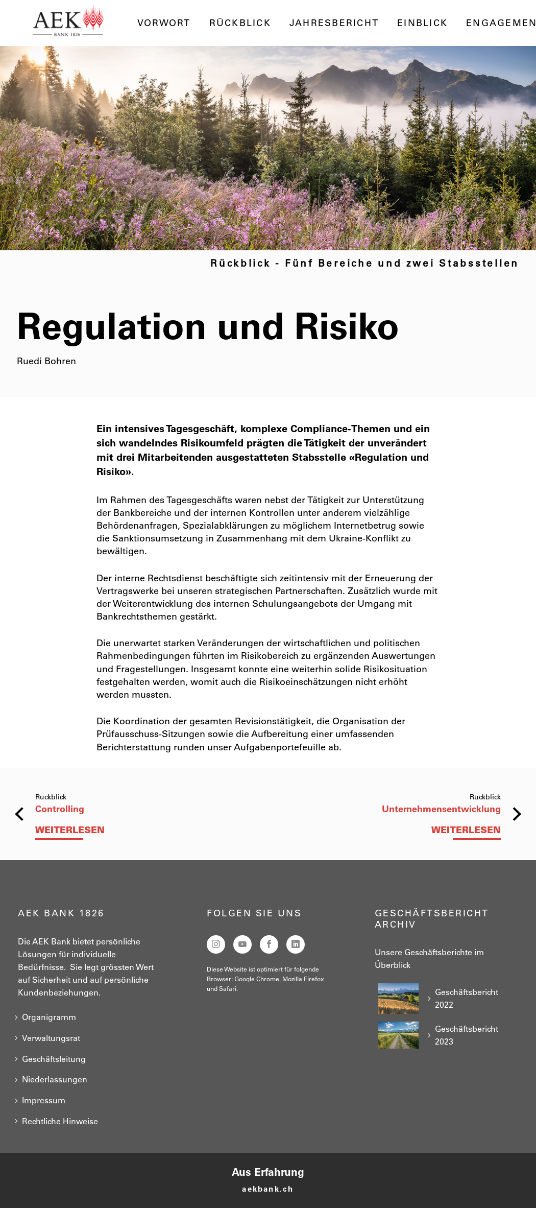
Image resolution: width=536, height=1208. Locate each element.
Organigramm (49, 1017)
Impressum (43, 1100)
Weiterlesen (70, 830)
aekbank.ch (268, 1189)
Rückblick (240, 23)
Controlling (59, 809)
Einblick (422, 23)
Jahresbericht (334, 23)
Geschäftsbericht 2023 (466, 1035)
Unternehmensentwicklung (441, 809)
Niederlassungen (54, 1079)
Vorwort (164, 23)
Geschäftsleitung (54, 1059)
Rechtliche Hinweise (60, 1121)
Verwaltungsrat (51, 1038)
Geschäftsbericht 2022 (466, 998)
